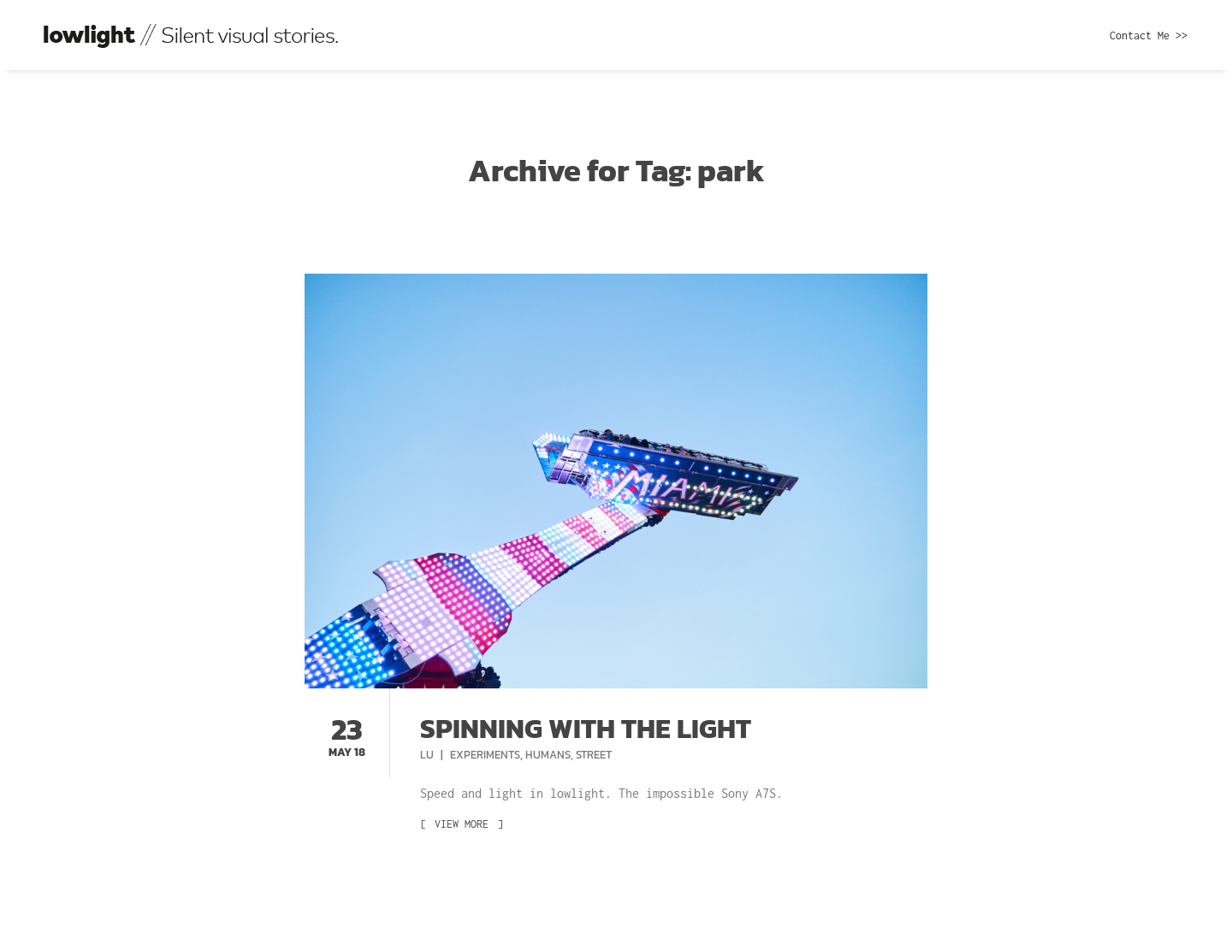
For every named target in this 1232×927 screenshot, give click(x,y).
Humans (548, 755)
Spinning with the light (585, 728)
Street (594, 755)
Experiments (485, 755)
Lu (428, 755)
